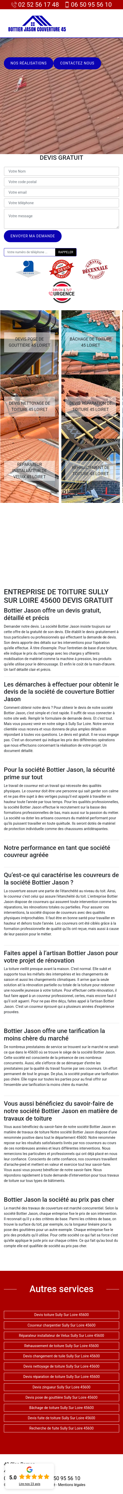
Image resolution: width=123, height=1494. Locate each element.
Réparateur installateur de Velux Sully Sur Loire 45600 (61, 1335)
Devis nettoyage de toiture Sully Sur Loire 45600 (62, 1366)
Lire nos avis (29, 1484)
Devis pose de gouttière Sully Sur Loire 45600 (61, 1397)
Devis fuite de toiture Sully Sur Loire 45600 (61, 1418)
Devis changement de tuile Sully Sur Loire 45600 (61, 1356)
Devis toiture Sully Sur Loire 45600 (61, 1315)
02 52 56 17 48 (35, 4)
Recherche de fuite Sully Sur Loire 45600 (61, 1428)
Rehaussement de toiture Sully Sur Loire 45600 (61, 1346)
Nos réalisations (29, 63)
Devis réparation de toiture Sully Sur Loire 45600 (61, 1377)
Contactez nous (77, 63)
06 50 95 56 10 (88, 4)
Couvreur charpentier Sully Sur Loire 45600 (61, 1325)
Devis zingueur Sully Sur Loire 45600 (61, 1387)
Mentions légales (71, 1485)
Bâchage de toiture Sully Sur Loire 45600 (61, 1408)
